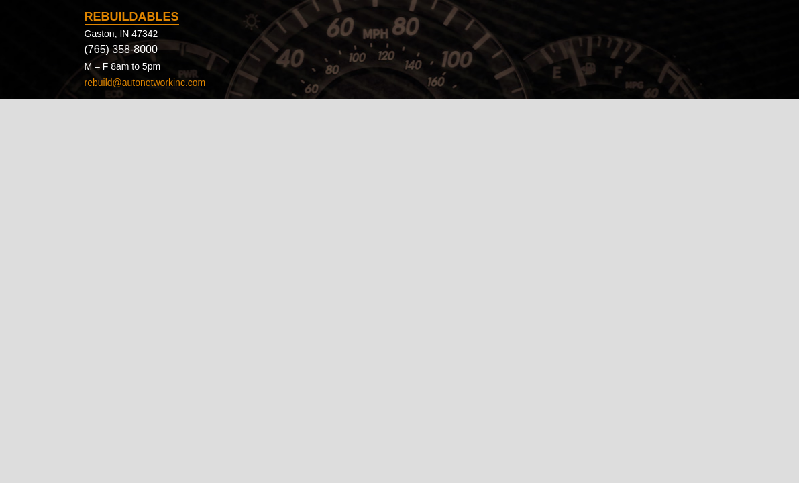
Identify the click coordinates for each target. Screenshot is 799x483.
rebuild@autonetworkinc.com (145, 82)
